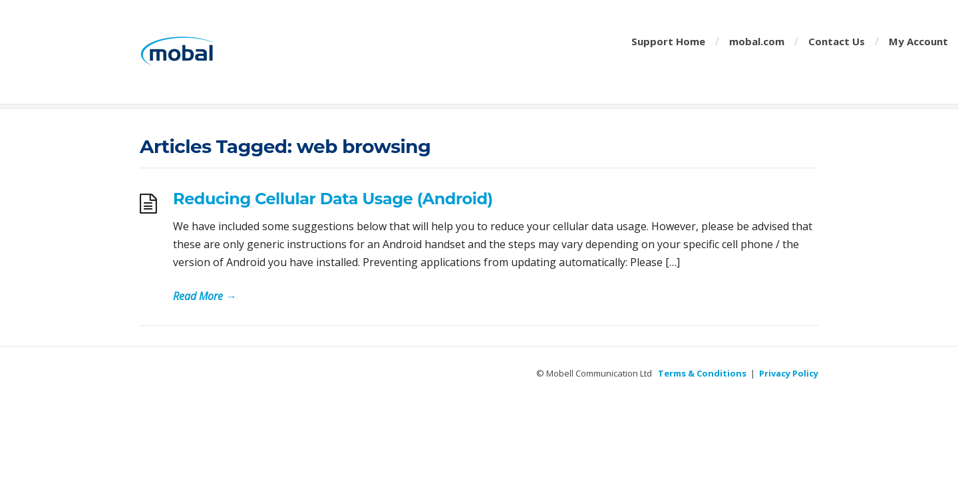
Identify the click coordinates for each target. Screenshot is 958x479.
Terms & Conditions (702, 373)
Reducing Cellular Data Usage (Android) (333, 198)
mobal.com (756, 41)
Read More (204, 296)
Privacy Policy (788, 373)
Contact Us (836, 41)
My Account (918, 41)
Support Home (668, 41)
